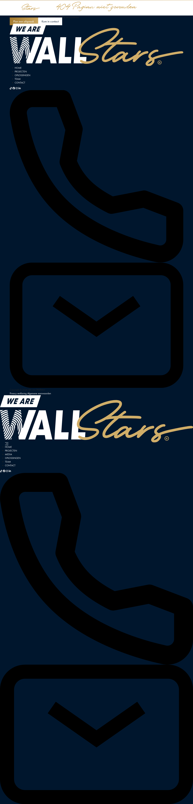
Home (63, 7)
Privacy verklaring (18, 393)
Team (125, 7)
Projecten (78, 7)
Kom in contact (50, 21)
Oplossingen (109, 7)
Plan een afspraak (24, 21)
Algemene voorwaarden (39, 393)
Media (93, 7)
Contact (139, 7)
